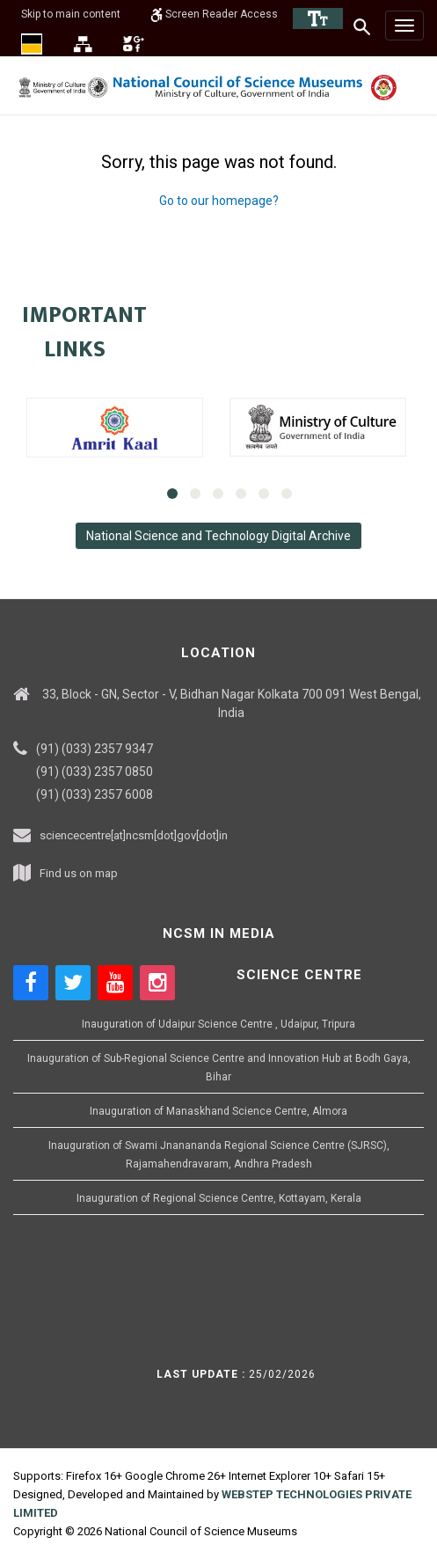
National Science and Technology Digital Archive (218, 536)
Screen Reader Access (214, 14)
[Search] (362, 26)
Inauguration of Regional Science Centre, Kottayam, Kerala (218, 1198)
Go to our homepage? (219, 201)
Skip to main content (70, 14)
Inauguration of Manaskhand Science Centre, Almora (218, 1111)
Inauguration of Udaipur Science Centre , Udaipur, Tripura (218, 1024)
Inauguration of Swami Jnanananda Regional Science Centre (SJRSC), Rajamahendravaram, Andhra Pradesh (219, 1154)
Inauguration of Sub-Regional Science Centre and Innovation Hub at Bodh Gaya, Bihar (219, 1067)
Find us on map (79, 873)
